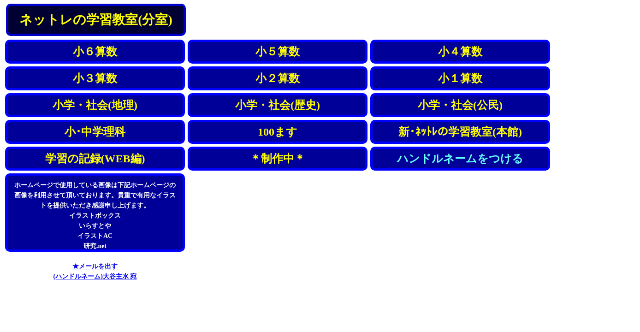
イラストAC (95, 235)
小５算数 (277, 52)
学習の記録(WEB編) (95, 159)
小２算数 (277, 78)
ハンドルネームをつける (460, 159)
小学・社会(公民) (460, 105)
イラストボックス (95, 215)
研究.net (95, 246)
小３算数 (95, 78)
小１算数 (460, 78)
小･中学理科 (95, 132)
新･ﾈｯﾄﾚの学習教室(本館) (460, 132)
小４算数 (460, 52)
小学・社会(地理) (95, 105)
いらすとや (95, 225)
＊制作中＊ (277, 159)
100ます (277, 132)
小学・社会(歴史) (277, 105)
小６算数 (95, 52)
